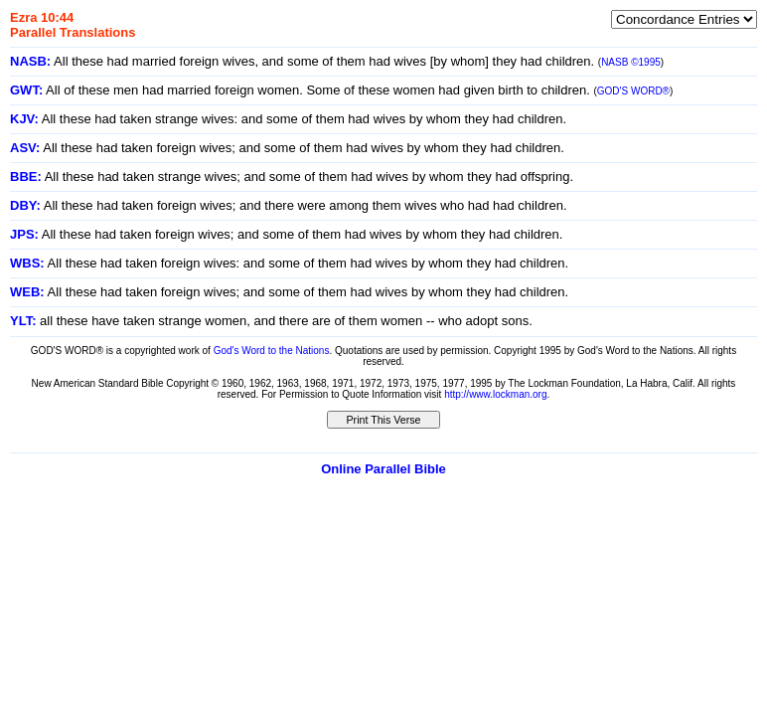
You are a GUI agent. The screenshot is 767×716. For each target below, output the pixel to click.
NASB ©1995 (631, 62)
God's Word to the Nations (272, 350)
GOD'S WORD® (633, 91)
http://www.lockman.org (495, 394)
